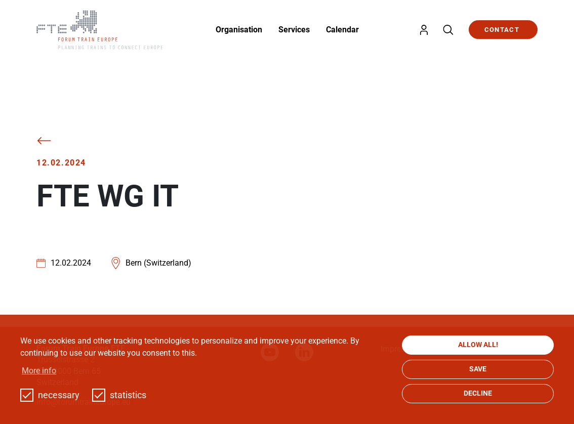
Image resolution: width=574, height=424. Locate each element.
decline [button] (478, 393)
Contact (501, 29)
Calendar (342, 29)
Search (448, 30)
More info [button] (39, 370)
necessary (49, 395)
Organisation (239, 29)
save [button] (477, 369)
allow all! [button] (478, 345)
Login (424, 30)
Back (44, 141)
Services (294, 29)
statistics (119, 395)
